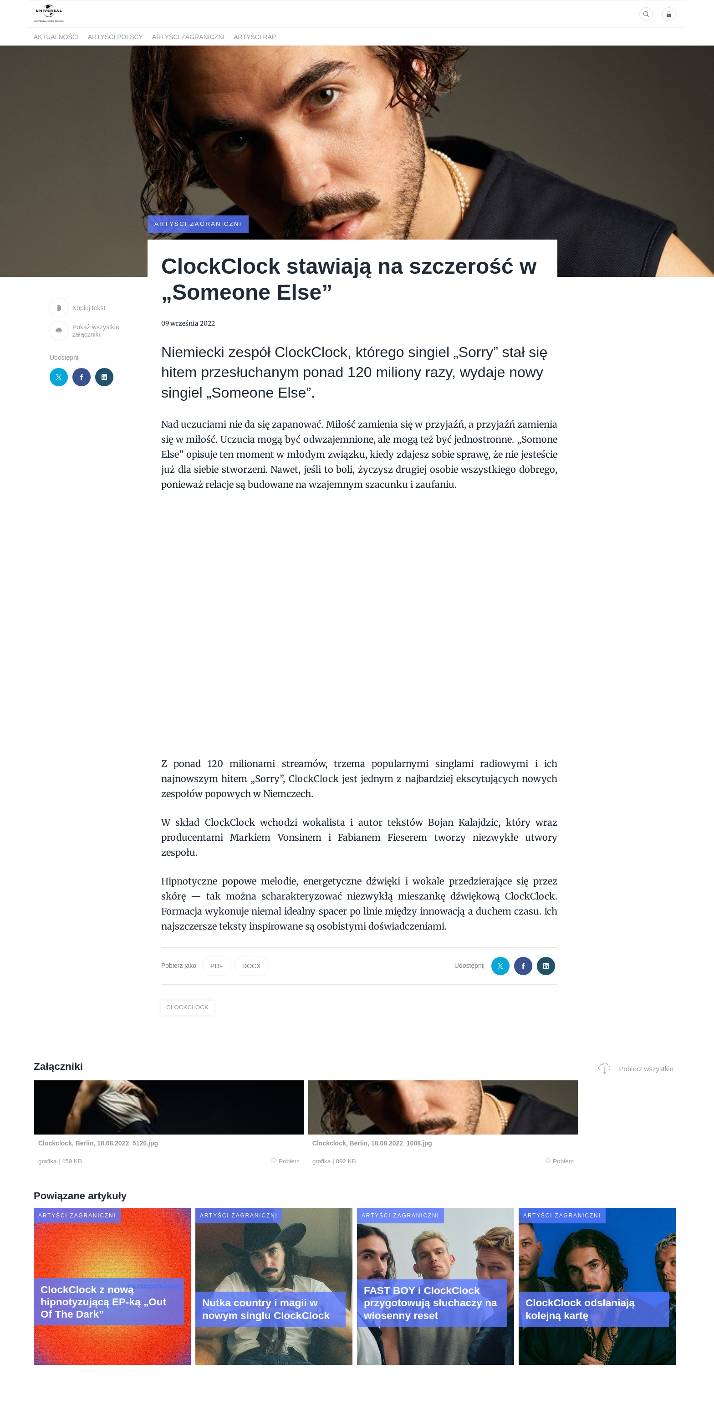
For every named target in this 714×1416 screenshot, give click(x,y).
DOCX (251, 966)
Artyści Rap (255, 37)
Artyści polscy (115, 37)
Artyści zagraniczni (188, 37)
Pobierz (171, 1161)
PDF (216, 966)
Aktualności (56, 37)
